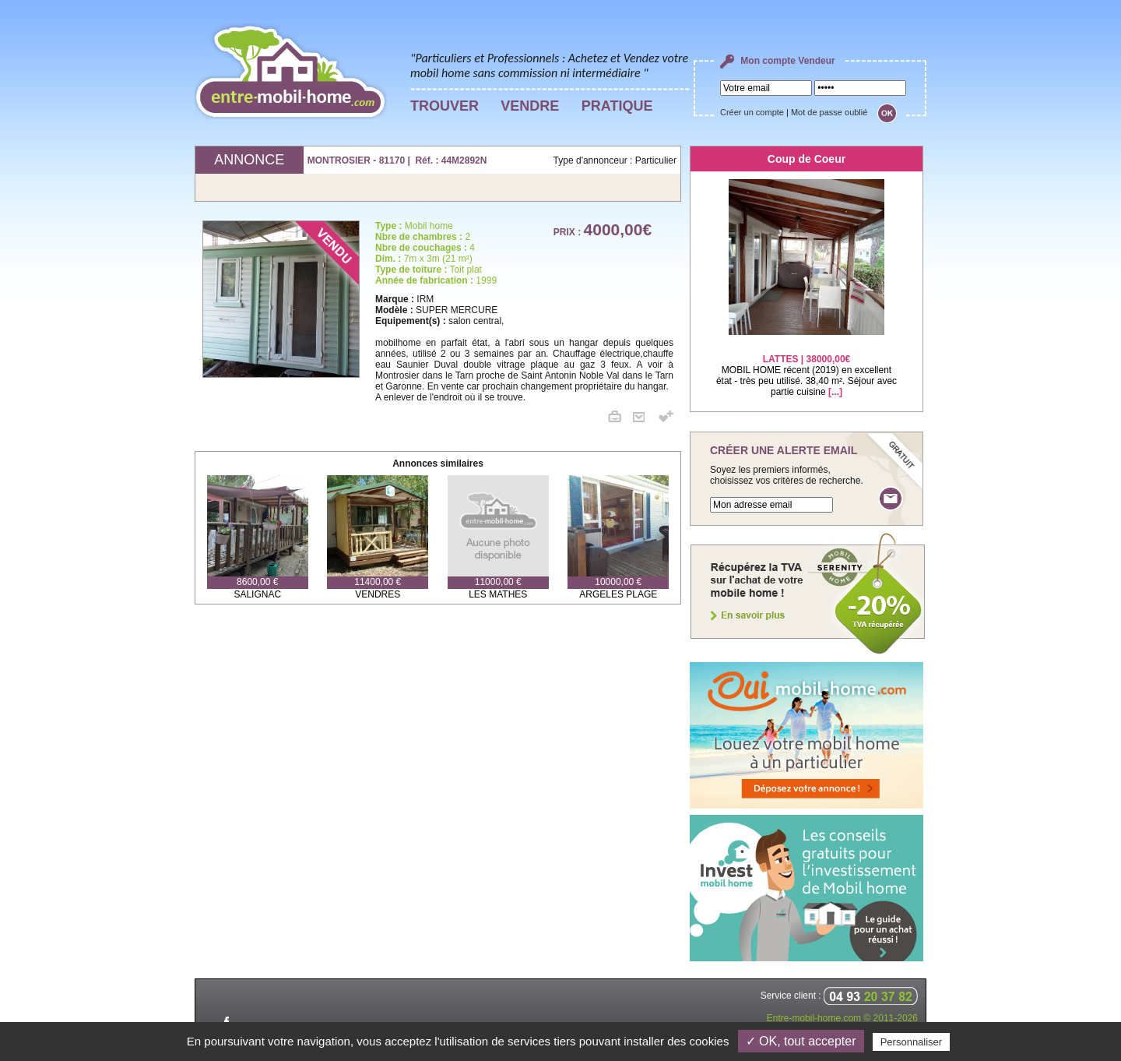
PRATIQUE (617, 106)
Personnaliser (911, 1042)
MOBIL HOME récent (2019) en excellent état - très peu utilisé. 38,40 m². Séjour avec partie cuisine (806, 365)
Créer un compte (752, 112)
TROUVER (444, 106)
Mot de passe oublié (829, 112)
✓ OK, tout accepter (801, 1041)
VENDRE (530, 106)
